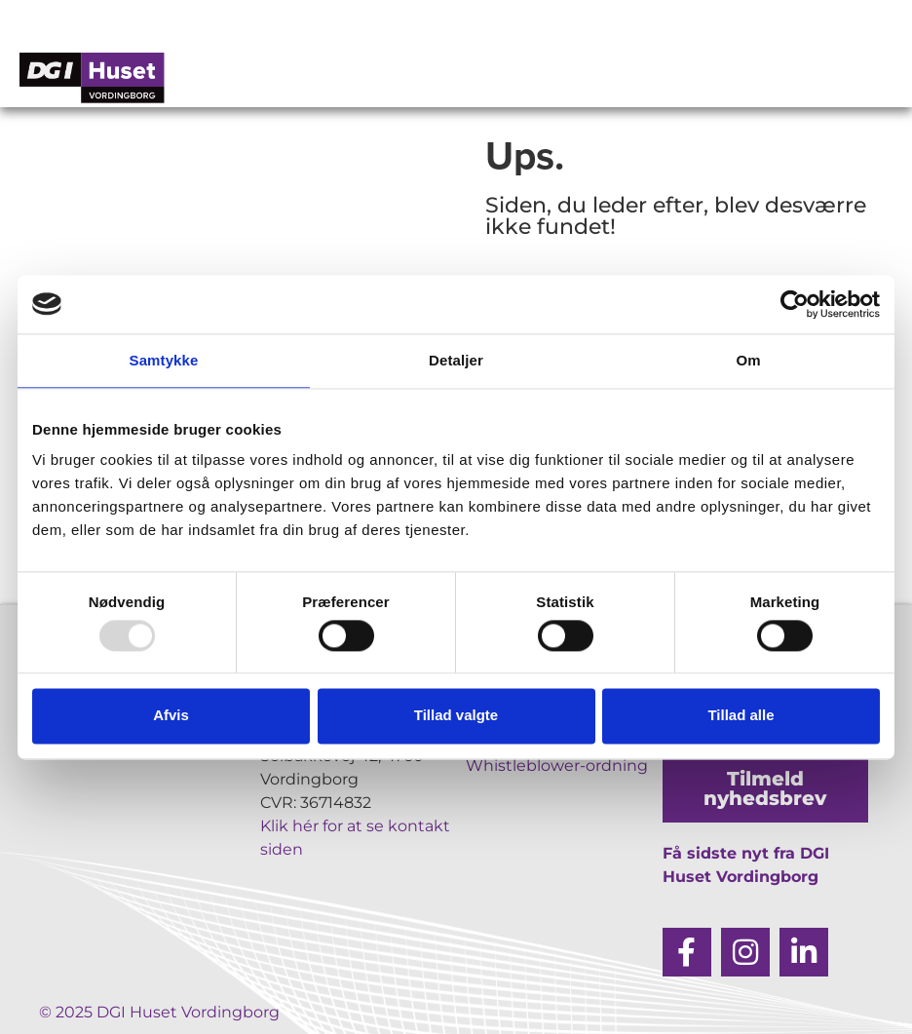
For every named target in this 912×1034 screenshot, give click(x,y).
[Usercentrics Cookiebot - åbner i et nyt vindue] (794, 304)
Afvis (171, 716)
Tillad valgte (456, 716)
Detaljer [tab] (456, 360)
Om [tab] (748, 360)
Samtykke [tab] (164, 360)
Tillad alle (740, 716)
